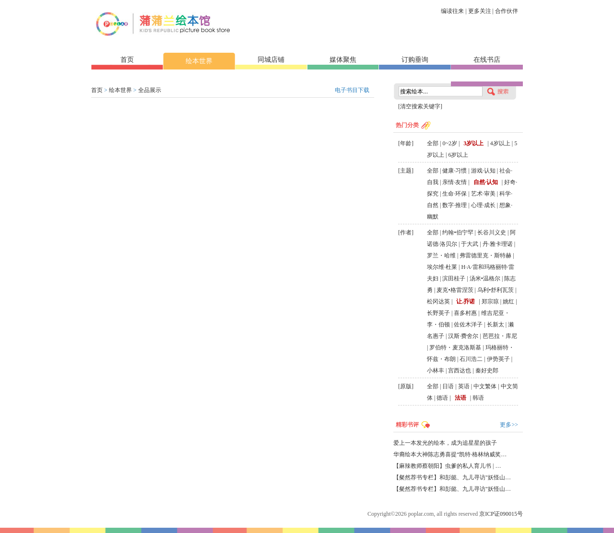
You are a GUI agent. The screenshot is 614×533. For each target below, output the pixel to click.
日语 (448, 386)
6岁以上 (458, 154)
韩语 (478, 397)
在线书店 (486, 59)
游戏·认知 (483, 170)
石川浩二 (471, 359)
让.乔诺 (465, 301)
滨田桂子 (453, 278)
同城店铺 (271, 59)
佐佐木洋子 (468, 324)
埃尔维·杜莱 (442, 267)
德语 (442, 397)
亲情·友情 (454, 182)
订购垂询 (414, 59)
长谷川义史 (491, 232)
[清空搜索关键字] (420, 106)
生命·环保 (454, 193)
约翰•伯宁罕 (457, 232)
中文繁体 (484, 386)
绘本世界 (199, 61)
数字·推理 (454, 205)
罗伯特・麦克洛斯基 (455, 347)
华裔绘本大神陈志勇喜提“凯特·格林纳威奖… (450, 454)
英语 (464, 386)
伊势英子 (498, 359)
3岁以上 (473, 143)
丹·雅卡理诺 (498, 244)
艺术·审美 (483, 193)
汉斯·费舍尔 (463, 336)
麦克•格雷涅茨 (455, 290)
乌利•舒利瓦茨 (495, 290)
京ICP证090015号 (501, 513)
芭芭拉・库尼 (500, 336)
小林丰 (435, 370)
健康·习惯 (454, 170)
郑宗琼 (490, 301)
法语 (460, 397)
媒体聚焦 (343, 59)
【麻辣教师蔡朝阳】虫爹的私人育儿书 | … (447, 466)
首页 (127, 59)
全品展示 (149, 90)
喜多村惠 (465, 313)
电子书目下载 (352, 90)
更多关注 (479, 11)
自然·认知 (485, 182)
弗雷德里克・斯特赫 (485, 255)
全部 (432, 143)
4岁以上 (500, 143)
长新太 (495, 324)
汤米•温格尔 (485, 278)
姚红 (508, 301)
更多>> (509, 424)
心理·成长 (483, 205)
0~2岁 (449, 143)
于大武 (469, 244)
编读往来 (452, 11)
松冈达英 (438, 301)
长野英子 (438, 313)
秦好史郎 (486, 370)
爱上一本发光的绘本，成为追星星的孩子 (445, 443)
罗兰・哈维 (441, 255)
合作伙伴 (506, 11)
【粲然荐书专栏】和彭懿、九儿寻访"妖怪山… (452, 477)
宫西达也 (459, 370)
